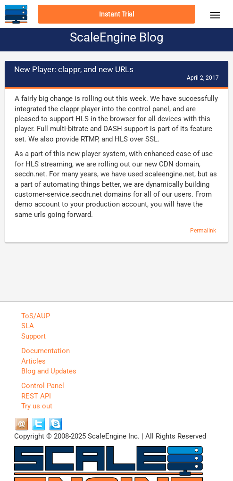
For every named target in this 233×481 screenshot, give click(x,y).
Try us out (36, 406)
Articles (33, 361)
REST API (36, 396)
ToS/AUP (35, 316)
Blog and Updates (48, 371)
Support (33, 336)
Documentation (45, 351)
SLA (27, 326)
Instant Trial (116, 14)
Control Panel (42, 385)
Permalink (203, 230)
